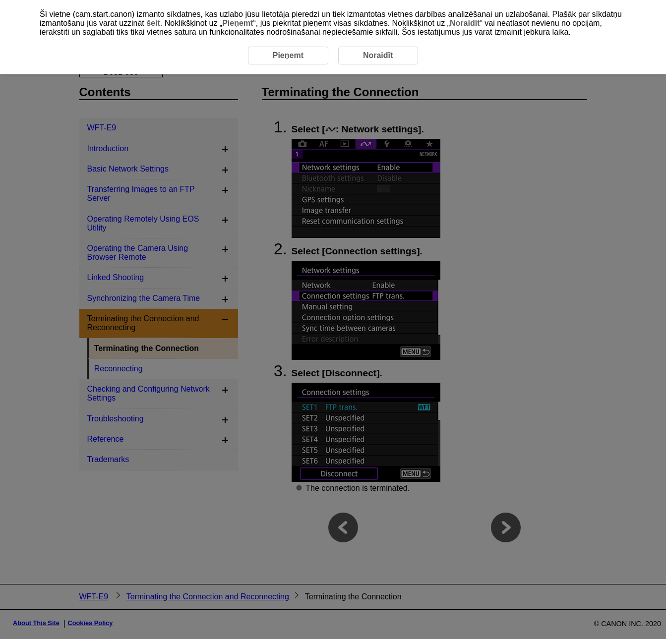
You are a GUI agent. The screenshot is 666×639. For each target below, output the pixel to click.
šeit (153, 23)
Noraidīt (465, 23)
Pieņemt (237, 23)
